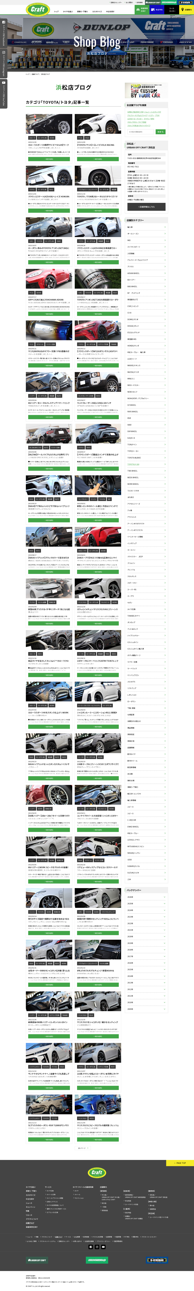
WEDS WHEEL (133, 477)
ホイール (77, 1194)
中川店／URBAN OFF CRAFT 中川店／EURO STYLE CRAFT (111, 1197)
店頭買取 (109, 1237)
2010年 (130, 1002)
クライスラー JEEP (135, 556)
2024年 (130, 910)
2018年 (130, 949)
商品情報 (130, 728)
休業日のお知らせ (134, 721)
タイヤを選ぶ (68, 11)
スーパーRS (131, 589)
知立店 (104, 1203)
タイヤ (76, 1191)
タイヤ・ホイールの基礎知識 (83, 1187)
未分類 (130, 774)
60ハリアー (131, 280)
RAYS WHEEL (132, 411)
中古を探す (110, 11)
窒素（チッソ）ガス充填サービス (56, 1209)
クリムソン (131, 563)
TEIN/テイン (132, 444)
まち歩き (130, 497)
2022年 (130, 923)
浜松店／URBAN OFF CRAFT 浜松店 (158, 1196)
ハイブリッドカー (133, 635)
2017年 (130, 956)
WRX (152, 118)
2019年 (130, 943)
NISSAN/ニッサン (133, 853)
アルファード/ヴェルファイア (137, 115)
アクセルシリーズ (133, 503)
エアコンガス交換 (52, 1212)
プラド (157, 115)
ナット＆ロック (132, 629)
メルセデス (131, 681)
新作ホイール (132, 761)
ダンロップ (131, 622)
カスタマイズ (97, 11)
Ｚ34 (129, 879)
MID (129, 240)
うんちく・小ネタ (133, 490)
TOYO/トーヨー (133, 451)
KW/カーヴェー (133, 833)
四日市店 (128, 1213)
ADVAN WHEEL (133, 273)
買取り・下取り (82, 11)
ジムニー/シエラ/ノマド (152, 112)
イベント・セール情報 (135, 536)
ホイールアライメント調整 (55, 1198)
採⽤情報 (140, 2)
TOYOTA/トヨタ (133, 464)
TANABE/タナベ (133, 616)
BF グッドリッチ (133, 293)
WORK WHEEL (133, 484)
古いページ (81, 1148)
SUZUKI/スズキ (133, 872)
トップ (56, 11)
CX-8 (129, 312)
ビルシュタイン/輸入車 (135, 648)
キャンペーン (30, 1207)
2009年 (130, 1009)
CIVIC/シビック (132, 306)
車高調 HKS (131, 339)
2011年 (130, 996)
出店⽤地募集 (89, 1241)
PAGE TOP (181, 1162)
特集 (27, 1211)
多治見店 (128, 1201)
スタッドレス (131, 576)
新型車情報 (131, 767)
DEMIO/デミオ (132, 319)
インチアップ (132, 543)
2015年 (130, 969)
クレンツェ (131, 569)
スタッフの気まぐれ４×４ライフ (138, 125)
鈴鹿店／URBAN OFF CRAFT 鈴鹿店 (134, 1217)
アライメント (131, 517)
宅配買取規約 (118, 1241)
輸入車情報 (131, 800)
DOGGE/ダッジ (133, 326)
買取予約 (135, 1237)
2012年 (130, 989)
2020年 (130, 936)
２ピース (130, 807)
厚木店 (152, 1205)
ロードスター (138, 118)
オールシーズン (133, 233)
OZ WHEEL (131, 405)
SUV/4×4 (131, 438)
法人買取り (129, 2)
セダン (129, 602)
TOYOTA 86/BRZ (134, 457)
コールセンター (172, 9)
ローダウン (131, 701)
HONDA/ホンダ (133, 345)
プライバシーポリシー (103, 1241)
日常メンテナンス (52, 1202)
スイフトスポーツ (133, 247)
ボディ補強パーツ (133, 655)
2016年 (130, 963)
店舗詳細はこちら (147, 206)
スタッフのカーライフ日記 (136, 122)
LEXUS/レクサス (133, 839)
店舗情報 (130, 747)
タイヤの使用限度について (55, 1205)
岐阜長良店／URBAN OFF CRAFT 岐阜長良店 (135, 1196)
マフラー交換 (132, 662)
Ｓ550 (129, 859)
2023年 (130, 916)
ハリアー (151, 115)
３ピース (130, 813)
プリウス (130, 266)
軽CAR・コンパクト (134, 793)
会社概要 (77, 1237)
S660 (129, 425)
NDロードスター (133, 385)
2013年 (130, 982)
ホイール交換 (51, 1194)
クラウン (147, 118)
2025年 (130, 903)
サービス (48, 1187)
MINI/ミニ (131, 378)
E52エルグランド (133, 332)
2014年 (130, 976)
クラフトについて (32, 1219)
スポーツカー (132, 583)
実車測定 (130, 734)
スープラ (130, 596)
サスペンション (79, 1198)
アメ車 (129, 510)
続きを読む (49, 159)
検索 (159, 132)
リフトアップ (131, 688)
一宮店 (104, 1207)
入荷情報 (130, 253)
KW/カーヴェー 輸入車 (136, 352)
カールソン (131, 550)
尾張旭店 (105, 1210)
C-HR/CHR (131, 820)
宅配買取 (118, 1237)
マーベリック (132, 668)
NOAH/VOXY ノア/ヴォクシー (138, 398)
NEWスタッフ (132, 392)
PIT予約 (126, 1237)
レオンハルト (132, 695)
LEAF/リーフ (132, 359)
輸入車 (130, 227)
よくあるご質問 (31, 1241)
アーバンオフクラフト (135, 530)
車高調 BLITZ (132, 299)
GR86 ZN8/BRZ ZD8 (135, 112)
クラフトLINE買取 (97, 1237)
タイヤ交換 (131, 609)
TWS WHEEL (132, 471)
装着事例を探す (144, 9)
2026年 (130, 897)
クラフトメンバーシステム (47, 1241)
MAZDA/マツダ (133, 372)
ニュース (29, 1203)
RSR (129, 418)
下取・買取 (131, 708)
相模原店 (153, 1209)
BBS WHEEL (132, 286)
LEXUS (130, 118)
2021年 (130, 930)
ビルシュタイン (132, 642)
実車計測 (130, 741)
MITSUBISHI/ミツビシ (135, 846)
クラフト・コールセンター (149, 1237)
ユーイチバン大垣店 (131, 1204)
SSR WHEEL (132, 431)
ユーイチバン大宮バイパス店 (159, 1217)
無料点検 (130, 780)
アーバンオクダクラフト (136, 523)
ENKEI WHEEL (133, 826)
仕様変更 (130, 714)
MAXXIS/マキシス (133, 365)
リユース (29, 1215)
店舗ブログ (35, 74)
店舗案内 (188, 9)
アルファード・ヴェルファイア (137, 260)
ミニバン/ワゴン (133, 675)
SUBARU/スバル (133, 866)
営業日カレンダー (116, 2)
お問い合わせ (77, 1241)
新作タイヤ (131, 754)
